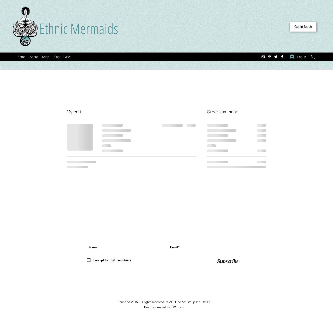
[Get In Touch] (303, 27)
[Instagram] (263, 57)
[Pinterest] (269, 57)
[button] (313, 57)
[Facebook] (282, 57)
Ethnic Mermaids (78, 28)
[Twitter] (276, 57)
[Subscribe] (228, 261)
